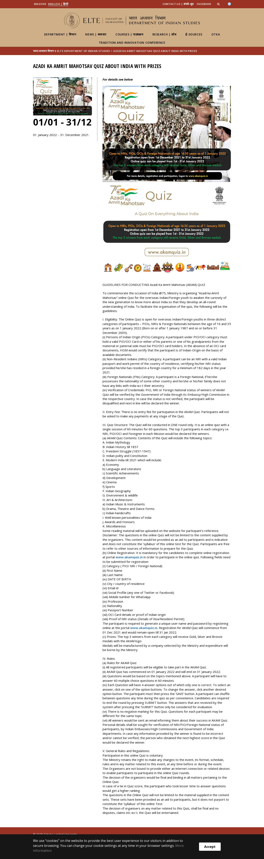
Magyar (40, 4)
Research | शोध (164, 34)
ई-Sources (193, 34)
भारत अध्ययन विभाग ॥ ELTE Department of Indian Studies (71, 51)
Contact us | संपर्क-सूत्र (178, 4)
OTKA (215, 34)
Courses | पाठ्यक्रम (129, 34)
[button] (218, 4)
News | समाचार (95, 34)
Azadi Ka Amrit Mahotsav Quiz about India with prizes (155, 51)
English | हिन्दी (58, 4)
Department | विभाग (60, 34)
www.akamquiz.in (129, 557)
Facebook (204, 4)
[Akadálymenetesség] (229, 3)
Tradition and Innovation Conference (132, 43)
